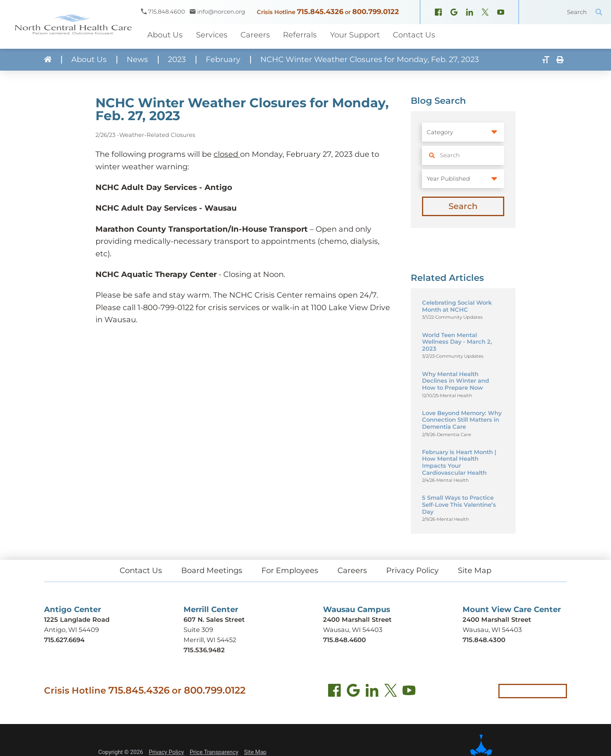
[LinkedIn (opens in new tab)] (372, 692)
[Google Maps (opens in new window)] (453, 13)
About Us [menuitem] (165, 34)
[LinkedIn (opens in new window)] (469, 13)
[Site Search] (599, 12)
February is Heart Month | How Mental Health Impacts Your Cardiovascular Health (459, 462)
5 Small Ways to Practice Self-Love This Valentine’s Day (459, 504)
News (137, 60)
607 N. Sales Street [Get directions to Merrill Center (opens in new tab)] (214, 619)
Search (463, 206)
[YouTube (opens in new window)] (500, 13)
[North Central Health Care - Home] (70, 24)
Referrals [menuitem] (300, 34)
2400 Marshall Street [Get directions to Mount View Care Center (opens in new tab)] (497, 619)
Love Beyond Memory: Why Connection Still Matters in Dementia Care (462, 420)
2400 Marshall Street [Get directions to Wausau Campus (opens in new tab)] (357, 619)
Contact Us (141, 570)
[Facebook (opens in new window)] (438, 13)
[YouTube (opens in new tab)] (409, 692)
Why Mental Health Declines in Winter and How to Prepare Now (455, 381)
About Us (89, 60)
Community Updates (458, 317)
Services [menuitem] (212, 34)
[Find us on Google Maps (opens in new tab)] (353, 692)
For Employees (289, 570)
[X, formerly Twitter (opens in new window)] (485, 13)
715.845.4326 (320, 11)
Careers (352, 570)
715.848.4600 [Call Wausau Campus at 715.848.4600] (344, 640)
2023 (177, 60)
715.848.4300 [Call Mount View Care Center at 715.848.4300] (484, 640)
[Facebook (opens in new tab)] (334, 692)
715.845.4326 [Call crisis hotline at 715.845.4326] (139, 690)
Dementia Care (454, 434)
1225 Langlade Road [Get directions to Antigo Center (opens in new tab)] (76, 619)
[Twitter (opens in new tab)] (390, 692)
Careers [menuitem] (255, 34)
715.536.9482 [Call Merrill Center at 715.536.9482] (204, 650)
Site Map (474, 570)
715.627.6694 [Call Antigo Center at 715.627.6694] (64, 640)
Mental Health (456, 395)
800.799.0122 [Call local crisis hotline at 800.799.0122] (214, 690)
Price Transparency (214, 752)
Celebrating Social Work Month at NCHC (457, 306)
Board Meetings (211, 570)
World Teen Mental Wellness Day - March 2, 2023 (457, 342)
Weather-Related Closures (157, 134)
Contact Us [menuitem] (414, 34)
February (223, 60)
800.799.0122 (375, 11)
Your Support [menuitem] (355, 34)
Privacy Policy (412, 570)
